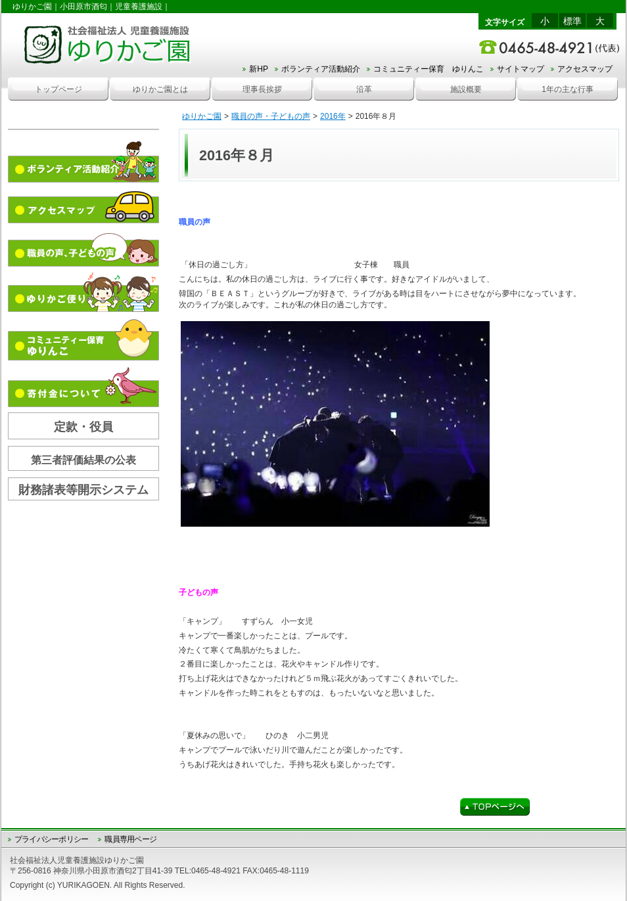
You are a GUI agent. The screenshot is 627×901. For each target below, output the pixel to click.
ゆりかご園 (201, 116)
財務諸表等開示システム (83, 489)
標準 (572, 21)
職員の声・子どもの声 (270, 116)
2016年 (333, 116)
